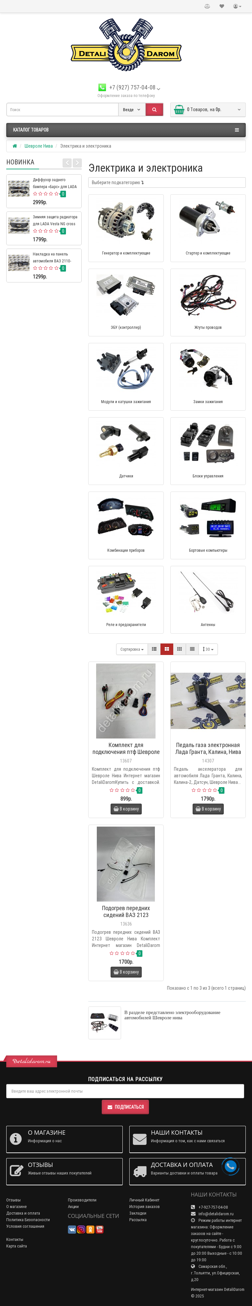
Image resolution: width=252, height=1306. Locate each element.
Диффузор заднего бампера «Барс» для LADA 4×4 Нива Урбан (55, 186)
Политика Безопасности (28, 1219)
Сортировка (132, 649)
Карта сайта (16, 1246)
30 (208, 649)
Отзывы (13, 1200)
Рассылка (138, 1219)
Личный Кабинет (144, 1200)
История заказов (144, 1206)
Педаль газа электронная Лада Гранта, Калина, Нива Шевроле (208, 751)
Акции (73, 1206)
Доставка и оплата (23, 1213)
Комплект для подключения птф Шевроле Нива (126, 751)
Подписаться (125, 1107)
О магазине (16, 1206)
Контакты (14, 1239)
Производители (82, 1200)
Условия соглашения (25, 1226)
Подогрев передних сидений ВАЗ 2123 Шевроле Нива (126, 915)
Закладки (137, 1213)
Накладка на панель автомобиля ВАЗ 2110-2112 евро (52, 261)
